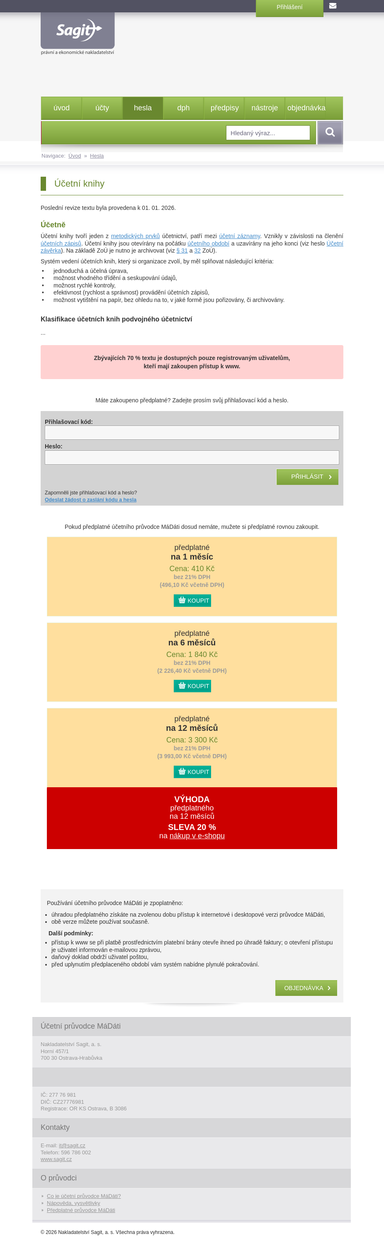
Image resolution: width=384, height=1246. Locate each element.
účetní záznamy (239, 236)
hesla (143, 108)
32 (197, 250)
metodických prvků (135, 236)
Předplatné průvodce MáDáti (81, 1210)
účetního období (208, 243)
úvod (61, 108)
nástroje (264, 108)
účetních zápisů (61, 243)
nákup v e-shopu (197, 836)
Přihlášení (289, 7)
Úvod (74, 156)
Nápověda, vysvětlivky (73, 1203)
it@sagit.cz (72, 1145)
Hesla (97, 156)
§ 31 (182, 250)
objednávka (306, 108)
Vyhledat (329, 132)
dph (183, 108)
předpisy (225, 108)
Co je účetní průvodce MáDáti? (84, 1196)
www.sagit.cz (56, 1159)
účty (102, 108)
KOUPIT (198, 600)
